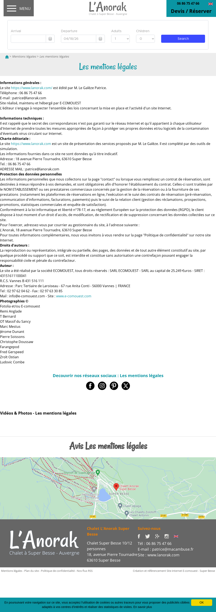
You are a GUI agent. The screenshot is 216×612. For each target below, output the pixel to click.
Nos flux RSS (85, 571)
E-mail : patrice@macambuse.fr (165, 549)
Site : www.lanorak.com (159, 554)
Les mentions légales (54, 56)
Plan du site (31, 571)
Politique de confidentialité (58, 571)
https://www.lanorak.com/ (31, 87)
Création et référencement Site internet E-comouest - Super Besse (174, 571)
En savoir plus (142, 607)
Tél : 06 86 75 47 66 (154, 543)
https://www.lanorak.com (31, 143)
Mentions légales (24, 56)
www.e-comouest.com (73, 296)
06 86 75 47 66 (188, 3)
